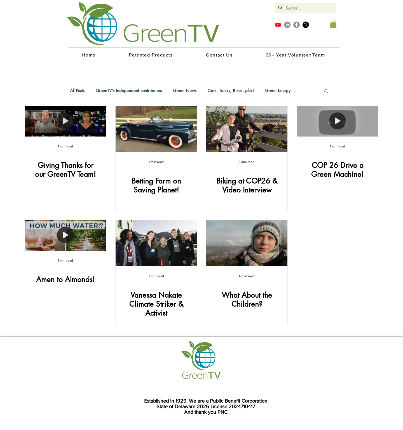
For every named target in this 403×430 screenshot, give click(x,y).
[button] (333, 24)
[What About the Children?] (246, 243)
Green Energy (277, 90)
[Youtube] (278, 25)
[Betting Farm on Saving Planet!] (156, 129)
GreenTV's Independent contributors (129, 90)
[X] (306, 25)
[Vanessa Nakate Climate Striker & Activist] (156, 243)
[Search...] (305, 8)
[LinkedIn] (287, 25)
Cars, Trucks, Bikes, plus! (231, 90)
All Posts (77, 90)
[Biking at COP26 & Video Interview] (246, 129)
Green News (184, 90)
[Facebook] (296, 25)
